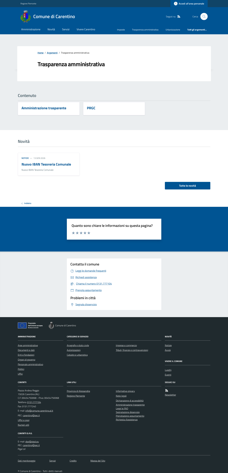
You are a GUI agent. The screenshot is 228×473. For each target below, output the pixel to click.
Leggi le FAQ (122, 408)
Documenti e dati (26, 350)
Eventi (168, 374)
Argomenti (52, 52)
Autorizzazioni (74, 350)
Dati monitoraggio (26, 460)
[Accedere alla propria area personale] (189, 3)
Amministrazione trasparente (130, 404)
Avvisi (168, 350)
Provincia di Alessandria (78, 391)
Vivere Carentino (86, 29)
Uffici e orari (23, 420)
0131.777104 (34, 402)
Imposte (121, 29)
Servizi (66, 29)
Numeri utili (23, 425)
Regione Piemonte (28, 3)
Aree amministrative (28, 345)
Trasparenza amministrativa (145, 29)
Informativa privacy (125, 391)
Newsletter (170, 395)
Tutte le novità (187, 186)
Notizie (25, 158)
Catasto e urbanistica (77, 355)
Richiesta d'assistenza (127, 419)
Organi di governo (26, 359)
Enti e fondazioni (26, 355)
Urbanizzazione (173, 29)
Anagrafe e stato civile (78, 345)
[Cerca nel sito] (203, 16)
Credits (73, 460)
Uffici (20, 374)
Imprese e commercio (126, 345)
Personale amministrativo (30, 364)
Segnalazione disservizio (128, 412)
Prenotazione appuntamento (130, 416)
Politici (21, 369)
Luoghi (168, 370)
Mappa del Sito (97, 460)
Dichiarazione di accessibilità (129, 400)
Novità (51, 29)
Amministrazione (30, 29)
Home (41, 52)
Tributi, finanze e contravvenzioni (132, 350)
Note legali (121, 396)
